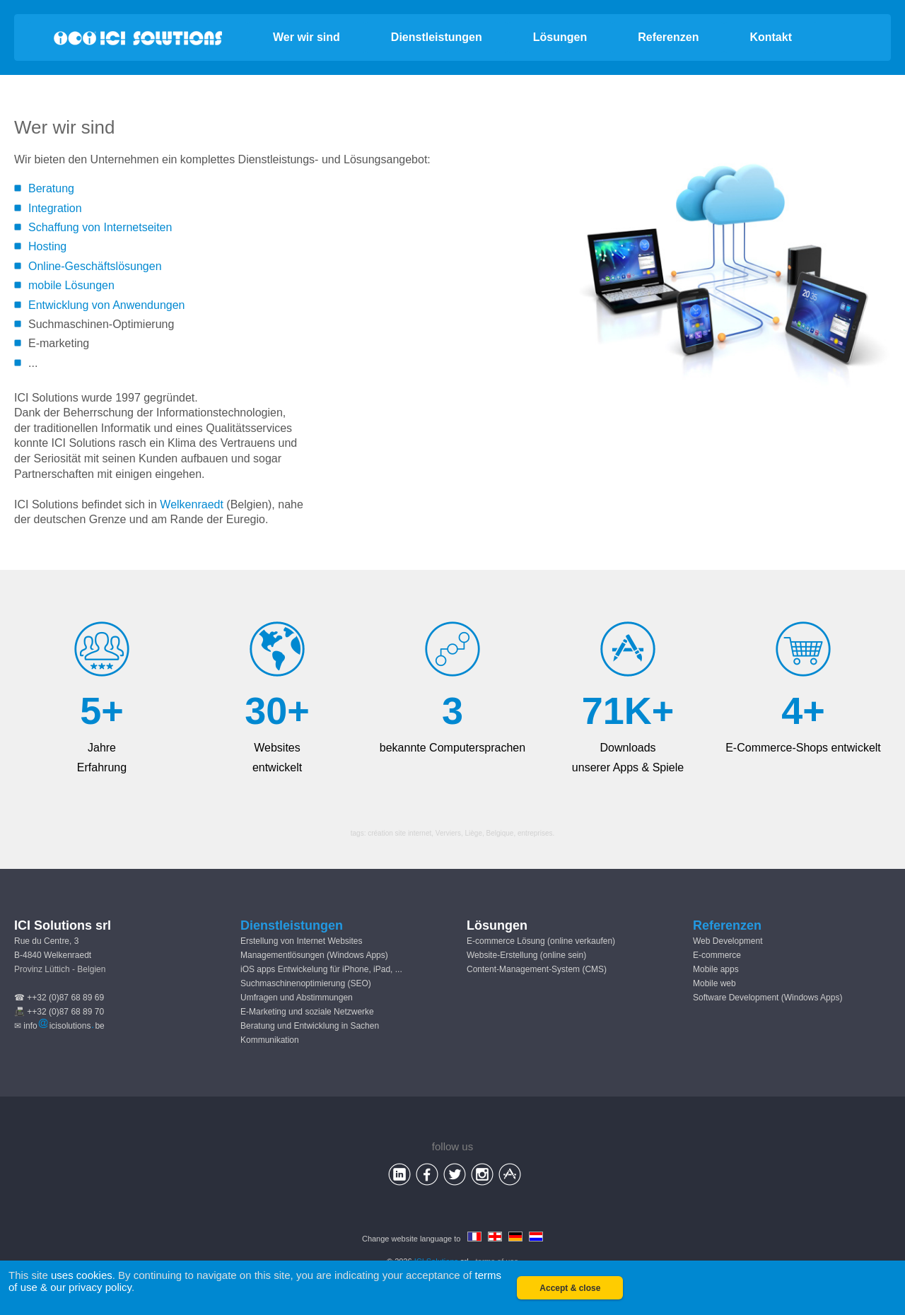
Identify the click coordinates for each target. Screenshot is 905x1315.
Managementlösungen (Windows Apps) (314, 955)
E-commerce (717, 955)
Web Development (728, 941)
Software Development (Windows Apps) (767, 998)
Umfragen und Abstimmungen (296, 998)
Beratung (51, 188)
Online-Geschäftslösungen (95, 266)
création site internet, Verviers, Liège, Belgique (440, 833)
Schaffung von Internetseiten (100, 227)
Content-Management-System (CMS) (537, 969)
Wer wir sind (306, 37)
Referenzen (668, 37)
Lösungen (560, 37)
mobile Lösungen (71, 285)
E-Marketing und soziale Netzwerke (307, 1012)
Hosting (47, 246)
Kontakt (770, 37)
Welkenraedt (191, 504)
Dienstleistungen (436, 37)
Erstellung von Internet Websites (301, 941)
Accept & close (569, 1288)
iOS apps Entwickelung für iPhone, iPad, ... (321, 969)
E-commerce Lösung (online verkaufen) (541, 941)
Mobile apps (716, 969)
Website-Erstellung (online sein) (526, 955)
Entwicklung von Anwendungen (106, 305)
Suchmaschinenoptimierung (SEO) (305, 983)
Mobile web (714, 983)
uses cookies (81, 1275)
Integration (55, 208)
